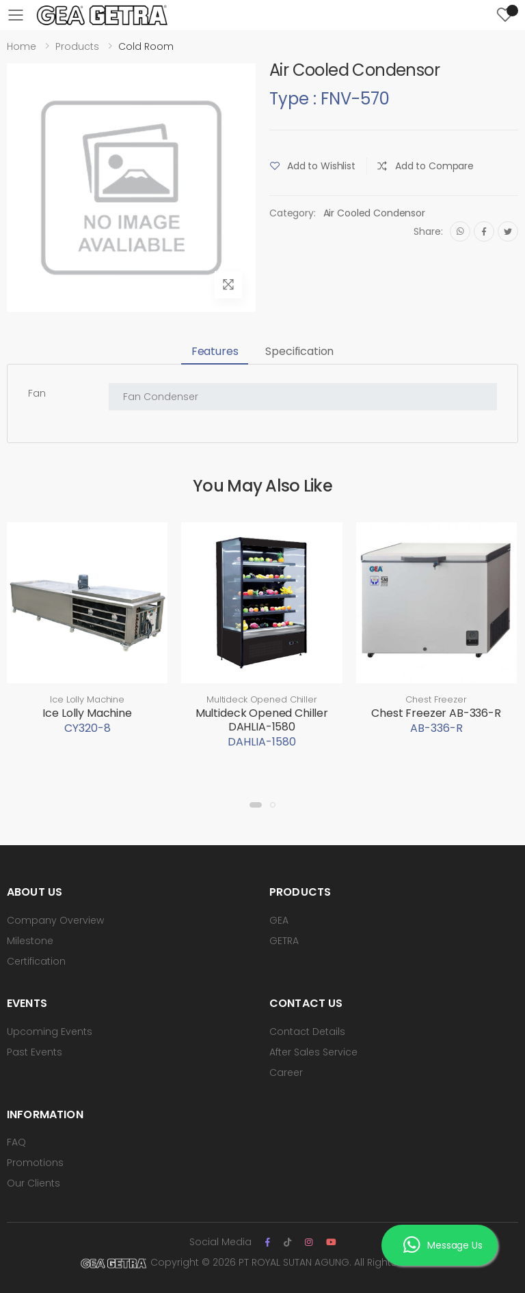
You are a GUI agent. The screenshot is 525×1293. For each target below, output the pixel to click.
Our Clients (33, 1183)
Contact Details (307, 1031)
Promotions (35, 1162)
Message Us (442, 1246)
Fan (37, 393)
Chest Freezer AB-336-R (435, 713)
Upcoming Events (49, 1031)
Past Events (34, 1052)
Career (286, 1072)
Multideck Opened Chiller (261, 699)
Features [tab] (215, 351)
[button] (255, 805)
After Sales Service (313, 1052)
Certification (36, 961)
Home (21, 46)
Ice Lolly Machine (87, 699)
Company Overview (55, 920)
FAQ (16, 1142)
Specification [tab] (299, 351)
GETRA (284, 941)
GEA (278, 920)
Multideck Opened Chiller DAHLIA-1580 (262, 720)
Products (77, 46)
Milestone (30, 941)
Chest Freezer (435, 699)
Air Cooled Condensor (374, 213)
